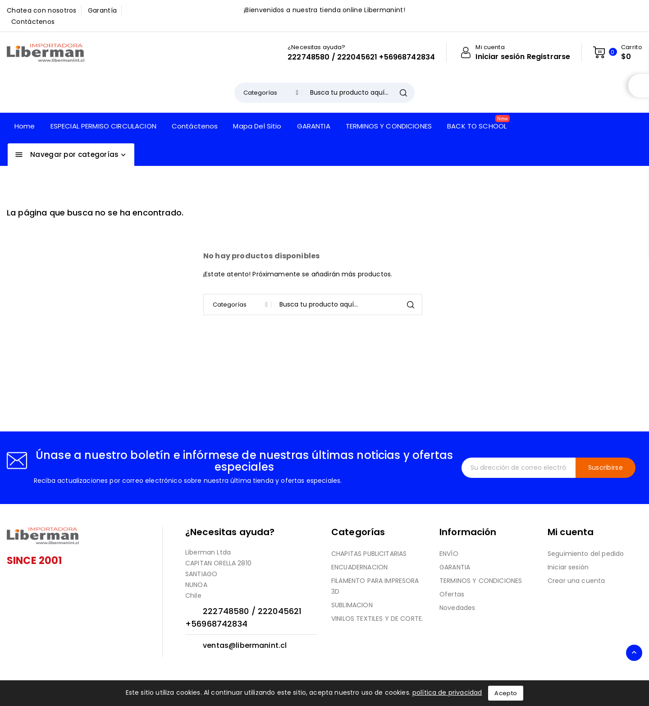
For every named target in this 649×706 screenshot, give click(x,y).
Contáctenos (33, 21)
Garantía (102, 10)
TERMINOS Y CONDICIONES (480, 580)
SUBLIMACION (352, 605)
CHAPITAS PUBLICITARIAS (369, 553)
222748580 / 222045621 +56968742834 (361, 57)
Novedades (457, 607)
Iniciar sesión (568, 567)
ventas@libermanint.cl (245, 645)
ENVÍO (448, 553)
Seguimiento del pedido (586, 553)
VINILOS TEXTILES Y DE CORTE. (377, 618)
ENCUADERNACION (359, 567)
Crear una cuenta (576, 580)
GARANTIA (454, 567)
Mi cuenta (571, 532)
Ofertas (451, 594)
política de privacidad (447, 692)
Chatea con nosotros (42, 10)
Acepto (505, 693)
